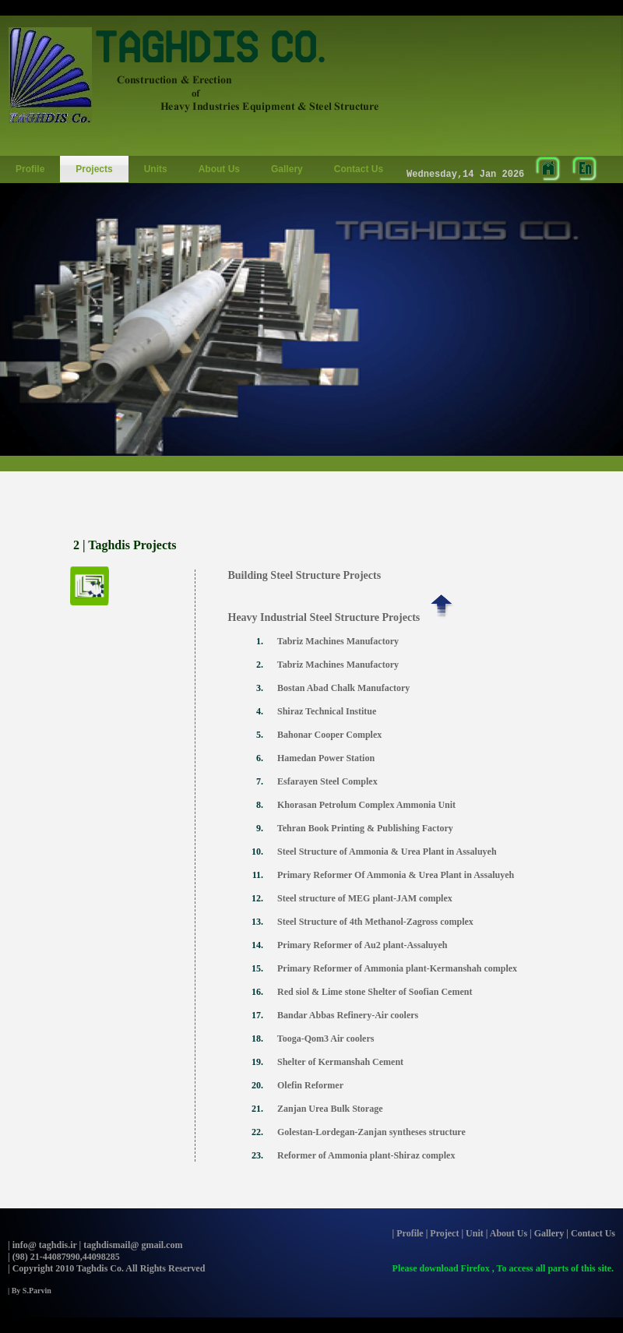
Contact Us (358, 169)
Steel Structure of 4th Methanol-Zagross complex (376, 921)
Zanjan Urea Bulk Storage (330, 1108)
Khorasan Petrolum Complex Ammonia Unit (366, 804)
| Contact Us (590, 1233)
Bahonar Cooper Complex (329, 734)
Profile (30, 169)
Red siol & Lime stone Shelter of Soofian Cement (376, 991)
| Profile (408, 1233)
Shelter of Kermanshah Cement (340, 1061)
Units (155, 169)
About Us (219, 169)
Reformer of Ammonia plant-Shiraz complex (366, 1155)
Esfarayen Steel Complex (327, 781)
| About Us (506, 1233)
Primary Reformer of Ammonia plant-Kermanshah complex (398, 968)
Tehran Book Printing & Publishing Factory (365, 828)
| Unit (472, 1233)
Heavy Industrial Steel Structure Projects (317, 617)
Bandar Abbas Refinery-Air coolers (349, 1015)
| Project (442, 1233)
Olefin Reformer (310, 1085)
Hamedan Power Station (326, 758)
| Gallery (547, 1233)
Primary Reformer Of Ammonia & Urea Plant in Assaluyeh (397, 874)
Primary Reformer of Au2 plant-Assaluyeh (363, 945)
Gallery (287, 169)
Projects (94, 169)
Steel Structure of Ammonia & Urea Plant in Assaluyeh (387, 851)
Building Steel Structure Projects (299, 575)
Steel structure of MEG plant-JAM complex (366, 898)
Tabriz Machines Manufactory (338, 641)
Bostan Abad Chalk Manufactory (343, 687)
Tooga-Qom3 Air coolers (325, 1038)
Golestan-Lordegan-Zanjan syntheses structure (371, 1132)
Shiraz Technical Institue (327, 711)
